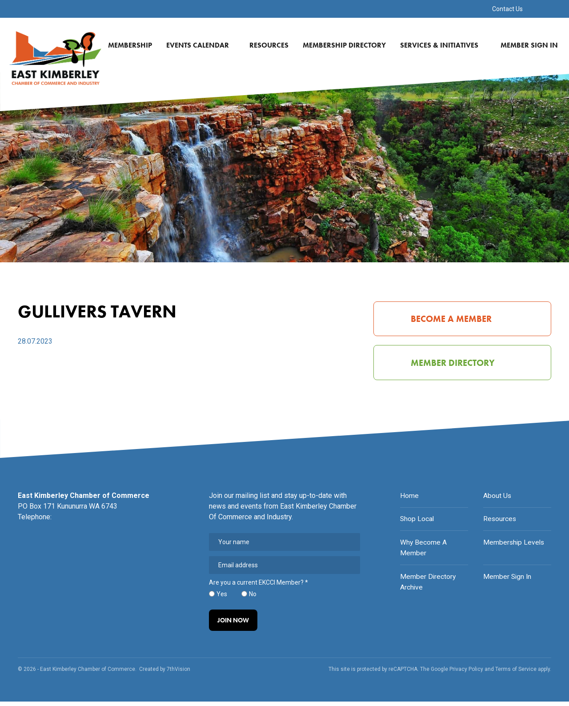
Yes (221, 597)
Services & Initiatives (444, 45)
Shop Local (417, 522)
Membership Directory (346, 45)
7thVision (178, 673)
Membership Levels (514, 545)
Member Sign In (531, 45)
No (252, 597)
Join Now (233, 624)
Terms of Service (516, 673)
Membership (132, 45)
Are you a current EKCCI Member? (258, 586)
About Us (497, 499)
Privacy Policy (466, 673)
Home (409, 499)
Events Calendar (202, 45)
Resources (271, 45)
